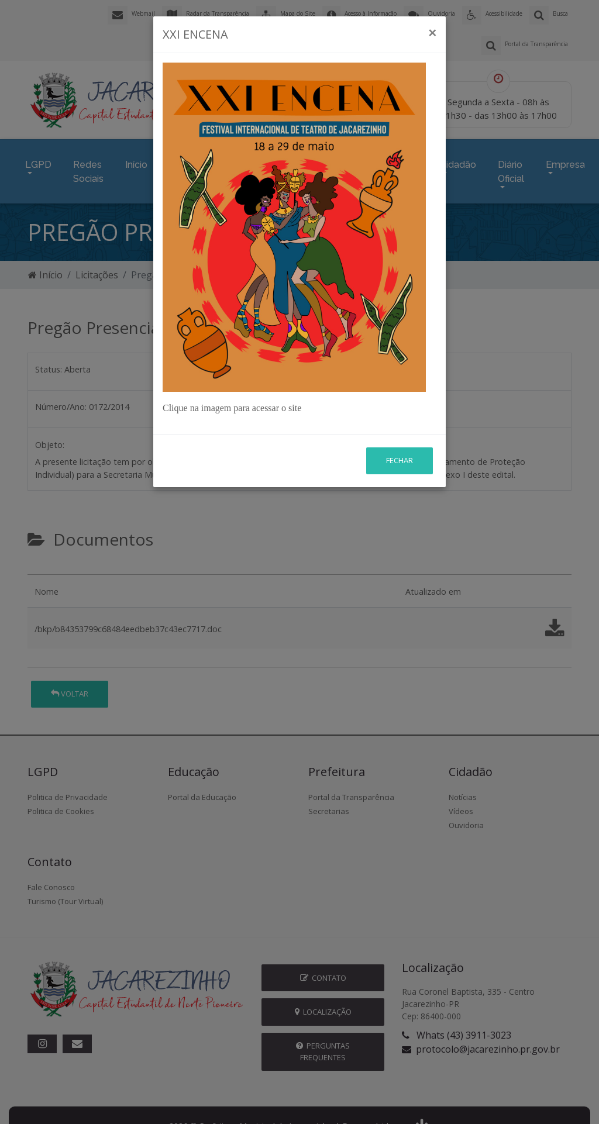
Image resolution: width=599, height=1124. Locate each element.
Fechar (399, 460)
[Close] (432, 32)
